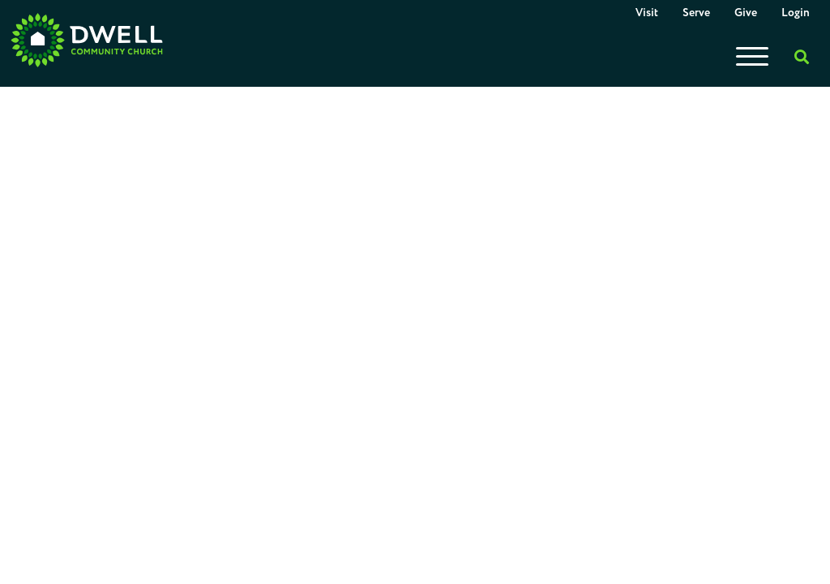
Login (795, 13)
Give (745, 13)
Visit (646, 13)
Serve (696, 13)
